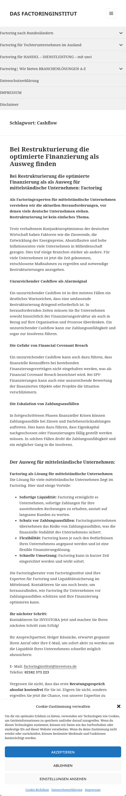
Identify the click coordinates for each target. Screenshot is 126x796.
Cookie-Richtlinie (37, 790)
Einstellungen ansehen (62, 778)
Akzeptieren (63, 752)
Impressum (93, 790)
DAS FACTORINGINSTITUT (43, 13)
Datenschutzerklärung (66, 790)
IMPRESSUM (11, 92)
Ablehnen (63, 765)
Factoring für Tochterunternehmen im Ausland (40, 44)
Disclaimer (9, 104)
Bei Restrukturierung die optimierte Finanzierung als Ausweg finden (54, 156)
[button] (118, 706)
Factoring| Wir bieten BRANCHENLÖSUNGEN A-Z (43, 68)
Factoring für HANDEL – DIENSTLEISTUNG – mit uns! (46, 56)
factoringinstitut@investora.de (50, 666)
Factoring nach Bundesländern (26, 32)
